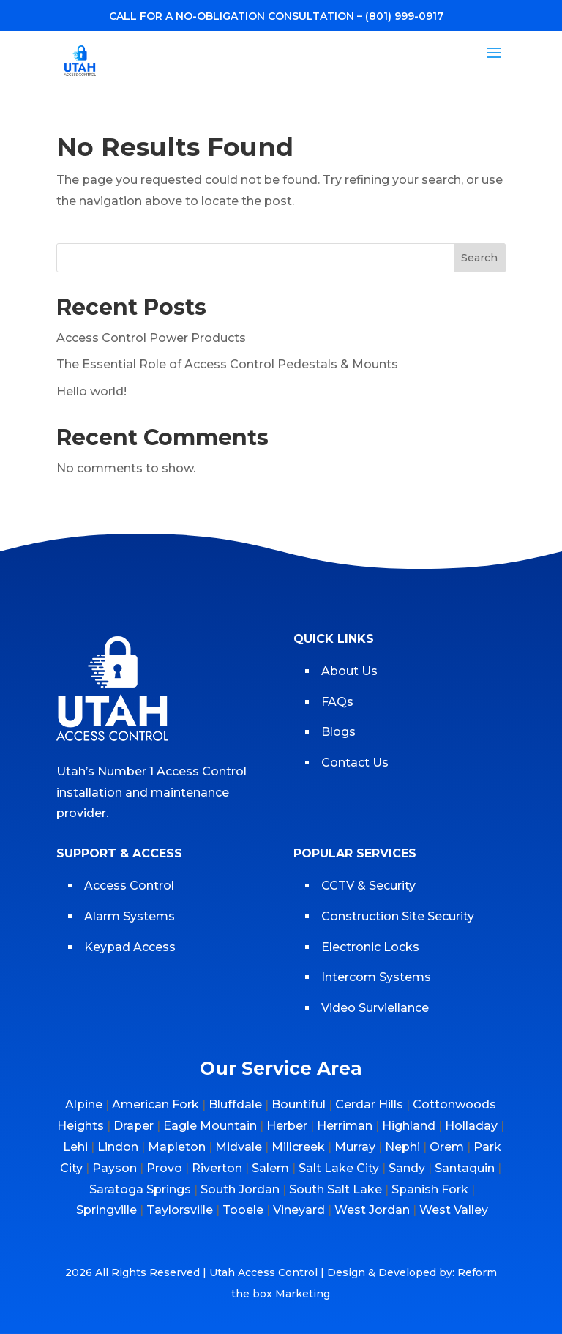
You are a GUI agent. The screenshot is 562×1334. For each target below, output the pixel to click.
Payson (114, 1168)
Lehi (75, 1147)
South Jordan (240, 1189)
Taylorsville (179, 1210)
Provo (164, 1168)
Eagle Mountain (210, 1126)
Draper (133, 1126)
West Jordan (372, 1210)
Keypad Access (131, 947)
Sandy (407, 1168)
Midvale (238, 1147)
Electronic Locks (370, 947)
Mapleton (177, 1147)
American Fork (155, 1104)
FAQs (337, 702)
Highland (408, 1126)
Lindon (117, 1147)
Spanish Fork (429, 1189)
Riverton (217, 1168)
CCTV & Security (368, 886)
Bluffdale (235, 1104)
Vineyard (299, 1210)
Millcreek (298, 1147)
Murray (354, 1147)
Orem (447, 1147)
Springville (106, 1210)
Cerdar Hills (369, 1104)
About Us (349, 671)
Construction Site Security (397, 916)
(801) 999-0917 (404, 16)
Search (479, 257)
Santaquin (465, 1168)
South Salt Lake (335, 1189)
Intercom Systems (376, 977)
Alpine (83, 1104)
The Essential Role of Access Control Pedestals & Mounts (227, 364)
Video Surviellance (376, 1008)
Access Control (129, 886)
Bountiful (298, 1104)
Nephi (402, 1147)
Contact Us (355, 763)
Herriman (344, 1126)
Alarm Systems (129, 916)
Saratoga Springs (140, 1189)
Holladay (471, 1126)
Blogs (338, 732)
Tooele (242, 1210)
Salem (270, 1168)
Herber (286, 1126)
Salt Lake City (339, 1168)
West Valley (453, 1210)
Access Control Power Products (151, 338)
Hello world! (91, 391)
